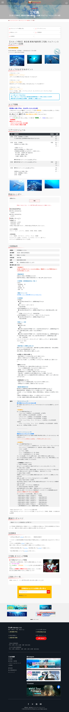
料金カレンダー (13, 33)
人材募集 (10, 665)
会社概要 (10, 659)
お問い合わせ (41, 638)
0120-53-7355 (13, 637)
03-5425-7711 (13, 631)
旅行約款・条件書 (12, 661)
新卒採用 (10, 668)
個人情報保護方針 (12, 670)
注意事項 (11, 37)
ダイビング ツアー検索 (24, 20)
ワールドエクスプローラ (14, 20)
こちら (21, 537)
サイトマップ (11, 672)
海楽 (34, 200)
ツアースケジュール (40, 29)
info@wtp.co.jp (41, 631)
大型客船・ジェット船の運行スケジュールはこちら (29, 294)
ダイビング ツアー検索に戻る (16, 29)
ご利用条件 (38, 33)
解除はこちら (23, 595)
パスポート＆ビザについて (14, 663)
